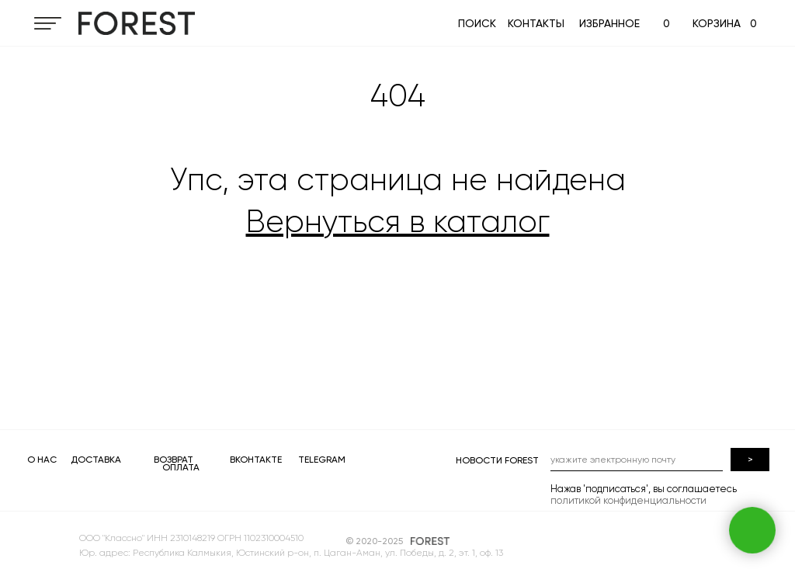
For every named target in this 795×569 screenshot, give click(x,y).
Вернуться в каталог (398, 221)
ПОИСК (477, 23)
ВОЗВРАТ (173, 459)
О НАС (42, 459)
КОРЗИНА (717, 23)
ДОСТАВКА (96, 459)
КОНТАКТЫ (536, 23)
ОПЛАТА (181, 467)
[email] (636, 459)
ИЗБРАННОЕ (609, 23)
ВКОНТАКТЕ (256, 459)
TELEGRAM (321, 459)
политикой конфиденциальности (628, 500)
